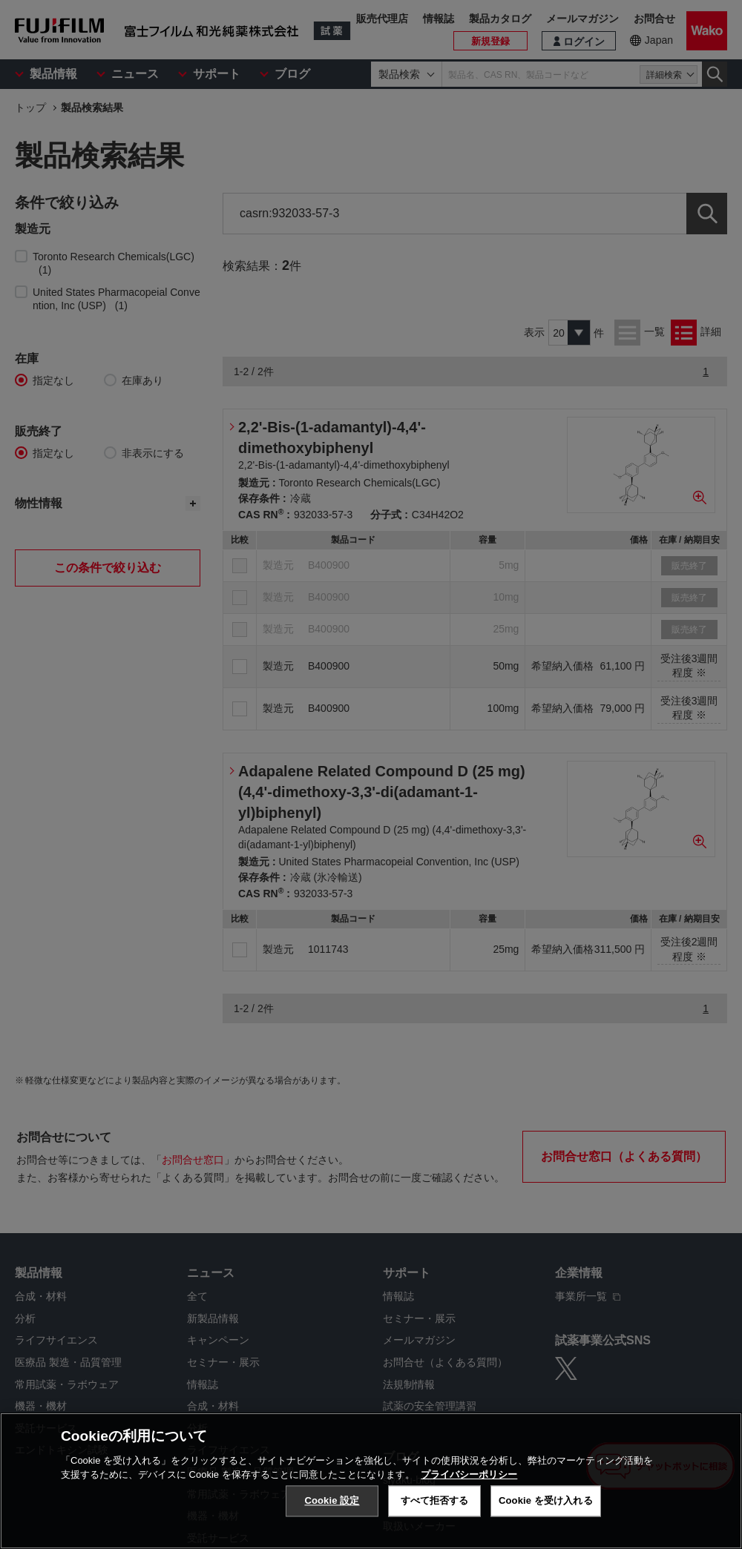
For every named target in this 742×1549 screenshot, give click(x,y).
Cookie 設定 (331, 1500)
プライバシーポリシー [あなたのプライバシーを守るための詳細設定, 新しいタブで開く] (469, 1474)
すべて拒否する (435, 1500)
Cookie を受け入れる (546, 1500)
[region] (371, 1481)
